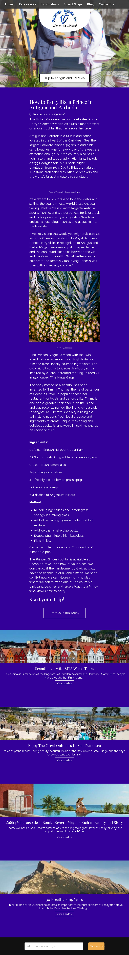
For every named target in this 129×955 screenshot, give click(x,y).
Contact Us (106, 4)
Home (9, 4)
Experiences (27, 4)
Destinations (50, 4)
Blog (90, 4)
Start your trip (97, 946)
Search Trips (73, 4)
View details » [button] (64, 683)
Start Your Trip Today (64, 613)
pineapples (67, 348)
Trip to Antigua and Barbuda (65, 78)
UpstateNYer (75, 192)
